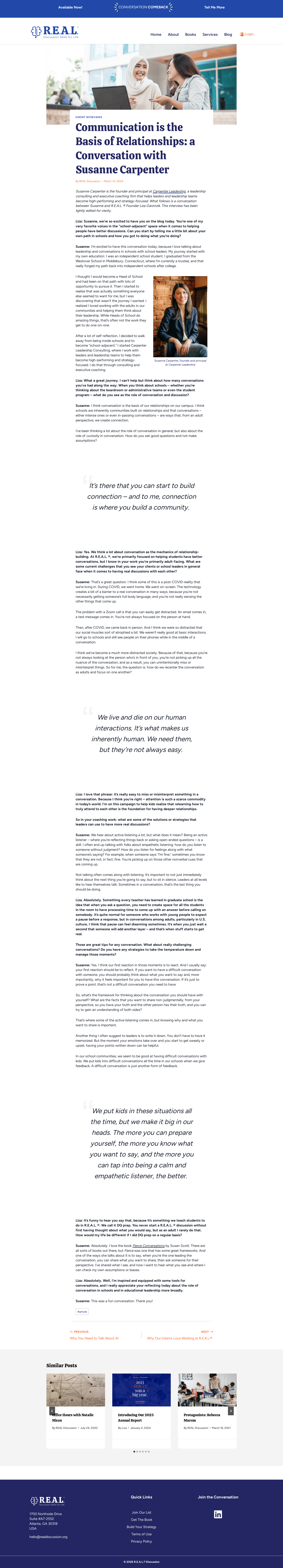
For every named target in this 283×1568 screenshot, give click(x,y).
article (82, 1308)
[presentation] (75, 1387)
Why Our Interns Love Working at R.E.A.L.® (179, 1331)
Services (210, 31)
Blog (228, 31)
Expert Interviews (89, 114)
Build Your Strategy (141, 1527)
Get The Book (141, 1520)
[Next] (231, 1408)
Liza (124, 1425)
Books (190, 31)
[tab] (134, 1449)
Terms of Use (141, 1534)
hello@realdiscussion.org (48, 1537)
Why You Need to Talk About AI (104, 1331)
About (173, 31)
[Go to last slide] (52, 1408)
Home (156, 31)
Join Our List (141, 1512)
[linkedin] (218, 1512)
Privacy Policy (141, 1541)
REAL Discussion (89, 178)
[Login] (247, 31)
